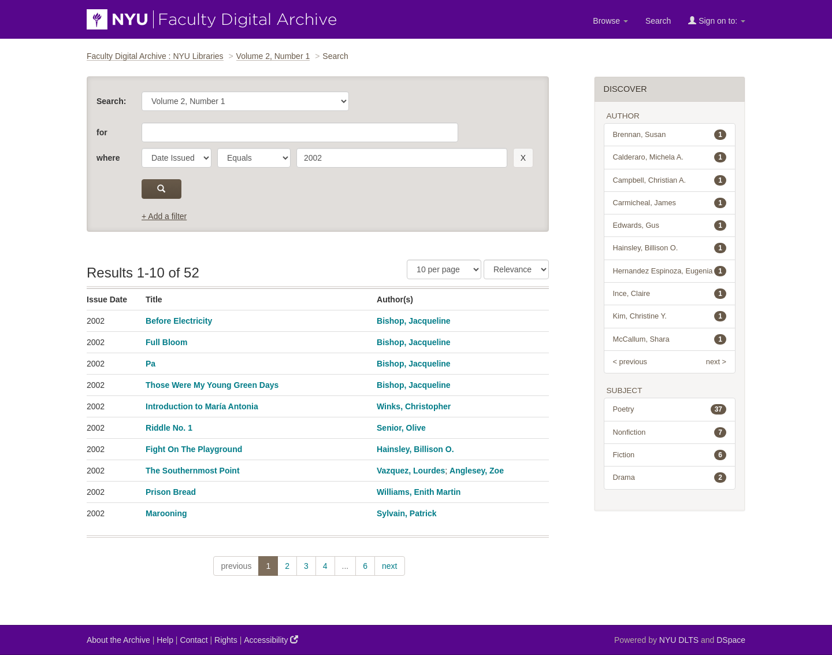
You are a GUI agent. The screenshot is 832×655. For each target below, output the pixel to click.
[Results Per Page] (444, 269)
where (108, 157)
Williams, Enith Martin (418, 492)
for (101, 132)
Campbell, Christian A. (670, 180)
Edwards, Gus (670, 225)
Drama (670, 477)
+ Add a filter (164, 216)
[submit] (161, 189)
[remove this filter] (523, 158)
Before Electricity (179, 320)
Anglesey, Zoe (477, 470)
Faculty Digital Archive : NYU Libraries (155, 56)
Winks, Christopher (414, 406)
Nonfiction (670, 432)
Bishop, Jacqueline (414, 320)
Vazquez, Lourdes (411, 470)
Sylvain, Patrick (407, 513)
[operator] (254, 158)
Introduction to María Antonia (202, 406)
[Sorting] (516, 269)
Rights (225, 640)
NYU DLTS (679, 640)
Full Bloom (166, 342)
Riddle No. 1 (169, 427)
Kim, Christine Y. (670, 316)
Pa (150, 363)
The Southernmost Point (193, 470)
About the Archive (118, 640)
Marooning (166, 513)
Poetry (670, 409)
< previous (630, 361)
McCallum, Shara (670, 339)
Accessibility (271, 640)
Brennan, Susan (670, 134)
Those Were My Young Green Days (212, 385)
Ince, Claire (670, 293)
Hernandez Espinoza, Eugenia (670, 271)
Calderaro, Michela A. (670, 157)
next (389, 566)
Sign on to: (716, 20)
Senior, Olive (401, 427)
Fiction (670, 455)
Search (658, 20)
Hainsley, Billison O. (415, 449)
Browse (610, 20)
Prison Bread (171, 492)
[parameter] (176, 158)
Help (165, 640)
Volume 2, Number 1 (273, 56)
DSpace (730, 640)
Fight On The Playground (194, 449)
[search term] (401, 158)
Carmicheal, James (670, 203)
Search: (111, 101)
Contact (193, 640)
